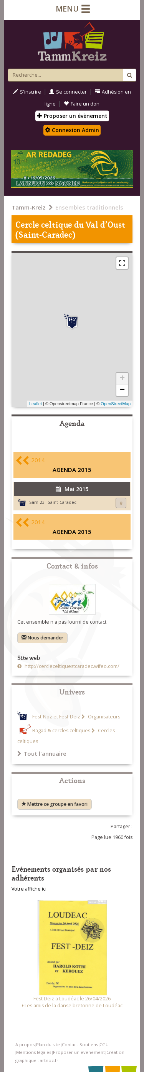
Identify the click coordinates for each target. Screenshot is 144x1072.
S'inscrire (27, 92)
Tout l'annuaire (41, 753)
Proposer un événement (79, 1052)
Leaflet (35, 403)
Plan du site (48, 1044)
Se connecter (68, 92)
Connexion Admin (72, 130)
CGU (104, 1044)
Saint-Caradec (62, 502)
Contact (70, 1044)
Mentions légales (33, 1052)
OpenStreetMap (116, 403)
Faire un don (81, 104)
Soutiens (88, 1044)
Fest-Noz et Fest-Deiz (56, 716)
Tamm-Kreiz (29, 207)
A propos (25, 1044)
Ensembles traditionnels (89, 207)
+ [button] (122, 378)
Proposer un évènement (72, 115)
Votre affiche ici (29, 889)
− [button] (122, 390)
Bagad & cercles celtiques (61, 730)
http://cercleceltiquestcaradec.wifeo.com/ (71, 666)
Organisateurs (103, 716)
